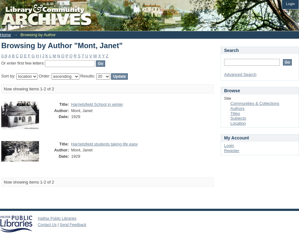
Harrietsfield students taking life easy (104, 144)
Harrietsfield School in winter (97, 104)
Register (231, 150)
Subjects (238, 118)
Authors (237, 108)
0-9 (4, 56)
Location (238, 123)
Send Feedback (73, 225)
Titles (235, 113)
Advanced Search (240, 74)
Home (5, 34)
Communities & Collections (254, 103)
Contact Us (47, 225)
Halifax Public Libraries (57, 218)
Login (290, 4)
